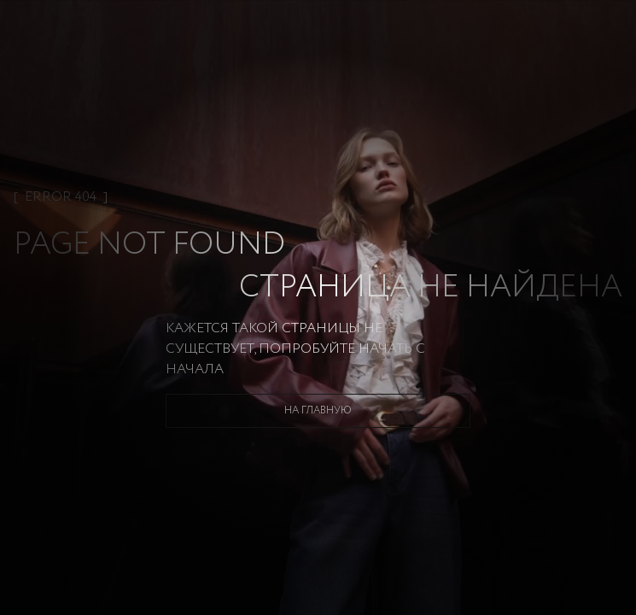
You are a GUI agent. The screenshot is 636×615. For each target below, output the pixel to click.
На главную (318, 410)
